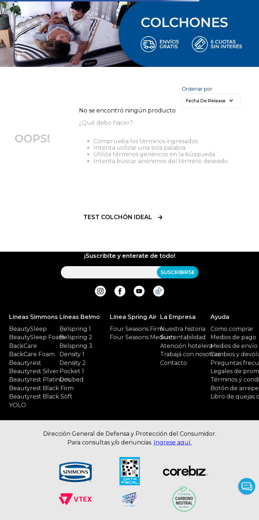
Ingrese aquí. (173, 442)
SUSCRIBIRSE (177, 272)
